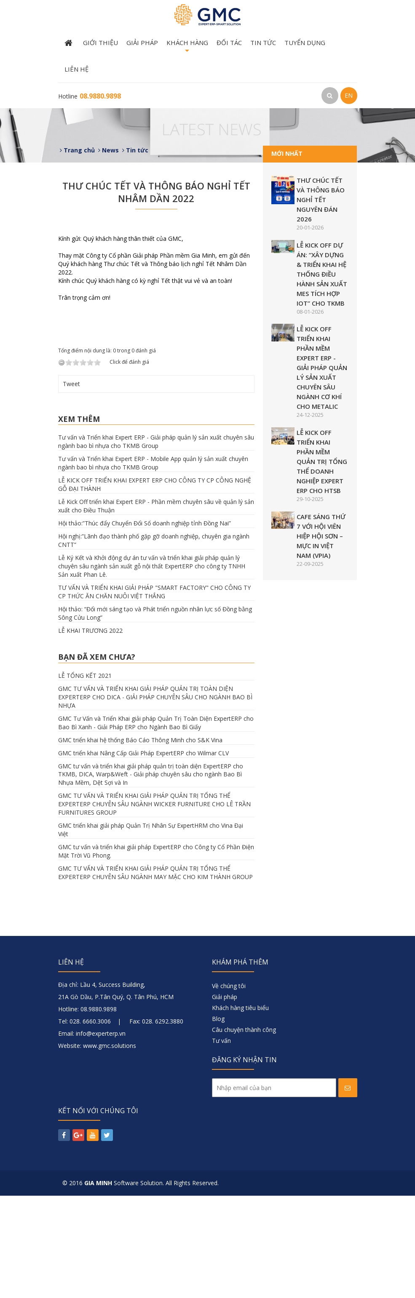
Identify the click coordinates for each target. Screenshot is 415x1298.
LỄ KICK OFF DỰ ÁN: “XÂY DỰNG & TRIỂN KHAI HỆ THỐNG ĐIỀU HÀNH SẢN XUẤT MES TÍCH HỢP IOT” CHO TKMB (322, 274)
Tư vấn (221, 1143)
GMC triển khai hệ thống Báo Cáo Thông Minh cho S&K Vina (140, 842)
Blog (218, 1121)
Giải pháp (142, 42)
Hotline (89, 96)
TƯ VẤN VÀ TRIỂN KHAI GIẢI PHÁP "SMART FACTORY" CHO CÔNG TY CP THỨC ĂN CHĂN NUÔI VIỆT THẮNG (154, 694)
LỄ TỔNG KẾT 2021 (85, 777)
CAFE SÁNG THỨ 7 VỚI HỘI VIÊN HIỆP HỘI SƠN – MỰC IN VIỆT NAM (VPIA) (321, 536)
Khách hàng (187, 47)
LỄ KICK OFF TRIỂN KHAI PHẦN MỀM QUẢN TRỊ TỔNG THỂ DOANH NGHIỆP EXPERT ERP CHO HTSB (322, 461)
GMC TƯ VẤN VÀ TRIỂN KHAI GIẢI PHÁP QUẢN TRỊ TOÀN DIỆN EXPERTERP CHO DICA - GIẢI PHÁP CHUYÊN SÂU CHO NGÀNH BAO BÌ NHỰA (155, 798)
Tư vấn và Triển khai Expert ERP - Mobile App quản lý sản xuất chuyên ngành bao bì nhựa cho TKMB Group (153, 565)
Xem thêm (79, 521)
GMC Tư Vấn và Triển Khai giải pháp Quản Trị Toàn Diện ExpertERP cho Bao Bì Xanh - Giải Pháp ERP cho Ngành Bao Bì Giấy (156, 824)
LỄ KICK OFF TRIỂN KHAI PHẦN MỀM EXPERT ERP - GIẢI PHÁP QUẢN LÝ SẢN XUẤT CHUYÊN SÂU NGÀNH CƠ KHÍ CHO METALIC (322, 367)
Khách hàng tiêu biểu (240, 1110)
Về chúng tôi (229, 1088)
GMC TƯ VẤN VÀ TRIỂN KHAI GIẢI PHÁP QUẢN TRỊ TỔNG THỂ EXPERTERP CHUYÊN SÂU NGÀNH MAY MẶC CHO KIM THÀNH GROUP (155, 975)
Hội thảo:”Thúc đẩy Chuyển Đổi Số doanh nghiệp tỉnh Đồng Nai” (144, 625)
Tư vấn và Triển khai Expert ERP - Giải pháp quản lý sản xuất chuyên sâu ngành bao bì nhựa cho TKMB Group (156, 544)
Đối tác (229, 42)
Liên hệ (76, 69)
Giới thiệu (100, 42)
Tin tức (263, 42)
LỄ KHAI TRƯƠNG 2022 (90, 733)
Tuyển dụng (304, 42)
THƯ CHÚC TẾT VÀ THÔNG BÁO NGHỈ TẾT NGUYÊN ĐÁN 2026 (321, 199)
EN (349, 95)
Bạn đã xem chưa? (96, 759)
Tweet (71, 486)
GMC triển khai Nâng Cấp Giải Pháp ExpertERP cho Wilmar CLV (143, 855)
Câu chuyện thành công (244, 1132)
